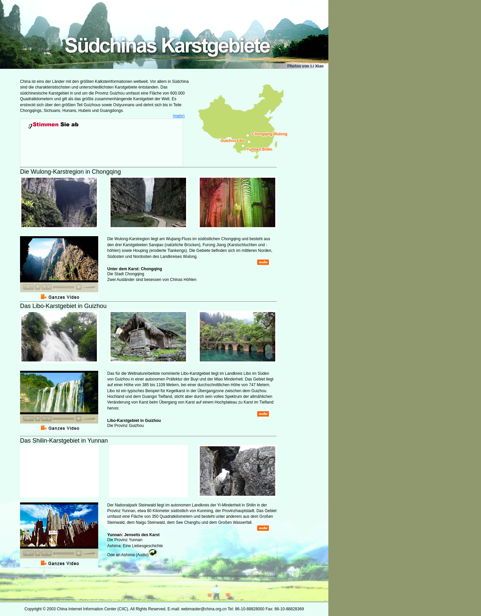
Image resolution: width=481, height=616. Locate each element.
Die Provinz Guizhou (125, 425)
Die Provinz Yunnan (124, 539)
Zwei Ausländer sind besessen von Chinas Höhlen (151, 279)
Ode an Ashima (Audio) (128, 555)
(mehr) (178, 116)
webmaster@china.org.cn (203, 609)
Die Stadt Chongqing (125, 274)
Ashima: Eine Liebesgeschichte (135, 546)
